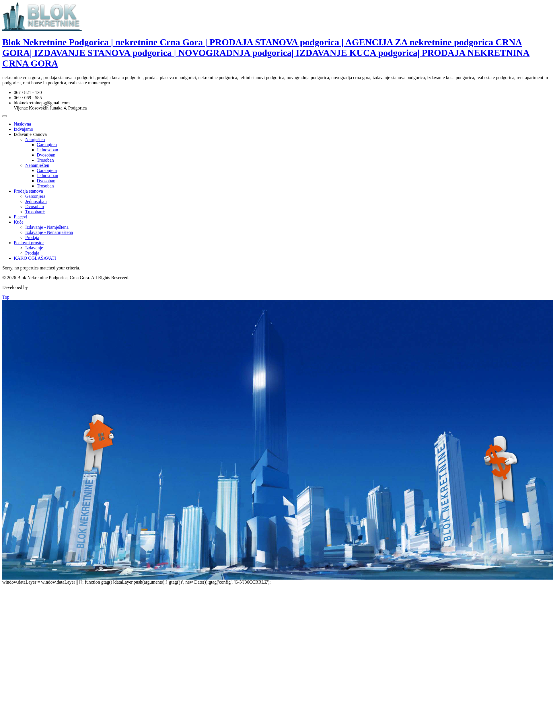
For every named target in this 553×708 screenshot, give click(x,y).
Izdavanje (34, 247)
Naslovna (22, 124)
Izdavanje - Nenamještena (49, 232)
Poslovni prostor (29, 242)
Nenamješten (37, 165)
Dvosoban (46, 154)
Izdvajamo (23, 129)
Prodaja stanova (28, 191)
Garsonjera (47, 144)
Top (5, 297)
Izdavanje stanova (30, 134)
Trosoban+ (47, 160)
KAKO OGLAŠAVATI (35, 258)
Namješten (35, 139)
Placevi (20, 216)
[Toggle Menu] (4, 116)
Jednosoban (47, 149)
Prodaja (32, 237)
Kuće (19, 222)
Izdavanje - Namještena (47, 227)
